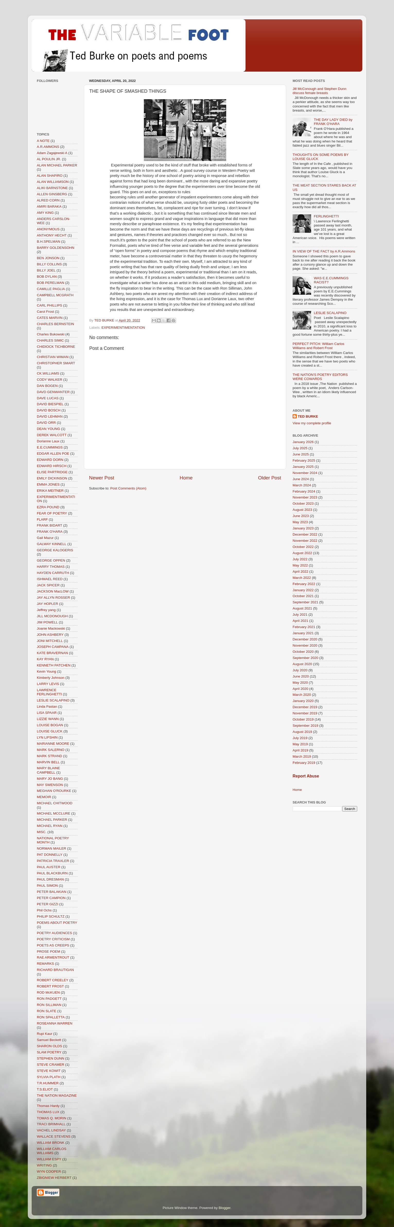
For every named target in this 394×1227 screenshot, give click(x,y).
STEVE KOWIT (48, 1071)
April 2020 (300, 689)
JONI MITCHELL (50, 641)
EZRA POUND (48, 507)
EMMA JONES (48, 484)
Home (186, 477)
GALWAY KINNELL (51, 544)
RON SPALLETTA (51, 1017)
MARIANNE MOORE (53, 744)
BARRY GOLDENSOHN (55, 248)
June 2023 (301, 516)
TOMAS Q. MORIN (51, 1118)
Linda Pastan (47, 706)
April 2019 (300, 750)
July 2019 (300, 738)
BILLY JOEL (46, 270)
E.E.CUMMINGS (50, 447)
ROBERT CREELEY (52, 980)
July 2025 (300, 448)
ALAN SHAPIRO (50, 175)
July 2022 (300, 559)
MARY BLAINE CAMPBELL (48, 770)
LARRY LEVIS (48, 684)
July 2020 (300, 670)
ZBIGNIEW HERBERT (54, 1178)
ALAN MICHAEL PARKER (57, 165)
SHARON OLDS (49, 1046)
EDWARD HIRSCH (51, 466)
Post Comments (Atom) (128, 488)
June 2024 (301, 479)
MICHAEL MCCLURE (53, 813)
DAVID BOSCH (48, 410)
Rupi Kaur (44, 1034)
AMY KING (45, 213)
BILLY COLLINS (49, 264)
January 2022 (303, 590)
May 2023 (300, 522)
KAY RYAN (45, 659)
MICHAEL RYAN (50, 826)
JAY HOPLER (47, 604)
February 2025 (304, 460)
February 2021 (304, 627)
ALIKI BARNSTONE (52, 188)
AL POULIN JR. (49, 159)
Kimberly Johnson (50, 678)
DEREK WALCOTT (52, 435)
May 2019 (300, 744)
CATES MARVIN (50, 318)
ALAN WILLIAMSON (53, 182)
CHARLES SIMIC (50, 340)
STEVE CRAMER (50, 1065)
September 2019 (305, 725)
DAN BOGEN (47, 386)
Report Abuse (306, 776)
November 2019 (305, 713)
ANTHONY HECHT (52, 235)
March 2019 (302, 756)
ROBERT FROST (50, 986)
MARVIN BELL (48, 762)
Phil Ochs (44, 910)
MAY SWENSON (50, 785)
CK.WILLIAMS (48, 373)
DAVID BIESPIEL (50, 404)
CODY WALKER (49, 380)
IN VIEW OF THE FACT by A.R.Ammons (324, 251)
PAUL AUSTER (48, 867)
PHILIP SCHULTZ (51, 916)
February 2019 (304, 763)
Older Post (269, 477)
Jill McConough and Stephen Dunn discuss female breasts (319, 91)
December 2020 (305, 639)
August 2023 (302, 510)
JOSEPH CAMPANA (53, 647)
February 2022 (304, 584)
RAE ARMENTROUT (53, 957)
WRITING (44, 1165)
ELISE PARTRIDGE (52, 472)
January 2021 (303, 633)
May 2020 (300, 682)
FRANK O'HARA (50, 532)
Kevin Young (46, 671)
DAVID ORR (46, 423)
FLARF (42, 519)
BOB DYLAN (47, 276)
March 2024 (302, 485)
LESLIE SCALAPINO (53, 700)
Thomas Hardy (48, 1106)
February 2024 (304, 491)
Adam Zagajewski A (52, 153)
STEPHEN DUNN (50, 1058)
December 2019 (305, 707)
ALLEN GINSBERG (52, 194)
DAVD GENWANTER (53, 392)
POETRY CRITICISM (53, 939)
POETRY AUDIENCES (54, 933)
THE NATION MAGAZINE (57, 1095)
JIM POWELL (47, 622)
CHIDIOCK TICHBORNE (56, 347)
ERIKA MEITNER (50, 491)
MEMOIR (44, 797)
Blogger (225, 1208)
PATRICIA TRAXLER (53, 861)
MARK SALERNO (50, 750)
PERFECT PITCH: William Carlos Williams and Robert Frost (318, 346)
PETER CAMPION (51, 898)
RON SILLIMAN (49, 1005)
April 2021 (300, 621)
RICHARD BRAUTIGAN (55, 970)
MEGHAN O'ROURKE (54, 791)
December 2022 (305, 534)
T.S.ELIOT (45, 1089)
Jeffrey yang (46, 610)
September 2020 (305, 658)
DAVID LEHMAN (50, 416)
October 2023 (303, 503)
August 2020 (302, 664)
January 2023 (303, 528)
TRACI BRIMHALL (51, 1124)
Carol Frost (45, 312)
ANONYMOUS (48, 229)
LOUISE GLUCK (50, 731)
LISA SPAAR (47, 713)
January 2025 (303, 467)
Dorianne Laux (48, 441)
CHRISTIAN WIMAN (52, 357)
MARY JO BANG (50, 779)
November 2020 (305, 645)
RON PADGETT (49, 999)
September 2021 (305, 602)
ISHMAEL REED (50, 579)
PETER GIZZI (47, 904)
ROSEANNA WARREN (54, 1023)
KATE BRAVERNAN (52, 653)
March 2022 (302, 578)
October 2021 (303, 596)
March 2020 (302, 695)
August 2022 (302, 553)
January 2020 (303, 701)
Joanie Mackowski (51, 628)
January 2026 (303, 442)
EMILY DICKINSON (52, 478)
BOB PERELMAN (50, 283)
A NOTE (43, 141)
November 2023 (305, 497)
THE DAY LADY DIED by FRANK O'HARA (333, 122)
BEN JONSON (48, 258)
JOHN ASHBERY (50, 635)
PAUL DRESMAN (50, 879)
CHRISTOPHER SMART (56, 363)
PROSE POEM (48, 951)
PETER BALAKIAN (51, 892)
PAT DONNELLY (50, 855)
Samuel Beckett (49, 1040)
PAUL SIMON (47, 885)
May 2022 (300, 565)
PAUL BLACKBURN (52, 873)
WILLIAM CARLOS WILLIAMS (51, 1151)
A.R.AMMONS (48, 147)
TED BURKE (308, 416)
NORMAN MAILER (51, 848)
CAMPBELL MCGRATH (55, 295)
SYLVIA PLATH (48, 1077)
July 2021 (300, 614)
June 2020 (301, 676)
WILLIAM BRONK (50, 1143)
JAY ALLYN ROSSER (53, 597)
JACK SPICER (48, 585)
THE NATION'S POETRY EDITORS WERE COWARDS (320, 377)
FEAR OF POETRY (52, 513)
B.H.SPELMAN (48, 241)
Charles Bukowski (50, 334)
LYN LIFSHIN (47, 737)
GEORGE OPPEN (51, 560)
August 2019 (302, 732)
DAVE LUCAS (48, 398)
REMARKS (45, 964)
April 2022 (300, 571)
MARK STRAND (49, 756)
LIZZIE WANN (48, 719)
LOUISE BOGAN (50, 725)
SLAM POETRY (49, 1052)
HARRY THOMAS (51, 567)
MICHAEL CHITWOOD (54, 803)
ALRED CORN (48, 200)
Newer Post (101, 477)
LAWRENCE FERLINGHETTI (49, 692)
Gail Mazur (45, 538)
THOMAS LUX (48, 1112)
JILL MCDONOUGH (52, 616)
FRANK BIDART (49, 525)
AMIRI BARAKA (49, 206)
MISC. (42, 832)
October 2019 (303, 719)
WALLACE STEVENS (54, 1136)
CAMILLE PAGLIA (51, 289)
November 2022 (305, 541)
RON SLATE (46, 1011)
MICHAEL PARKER (52, 820)
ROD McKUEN (48, 992)
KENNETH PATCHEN (54, 665)
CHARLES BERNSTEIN (55, 324)
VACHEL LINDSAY (51, 1130)
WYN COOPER (49, 1171)
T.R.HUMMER (48, 1083)
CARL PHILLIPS (49, 305)
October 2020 (303, 652)
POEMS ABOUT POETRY (57, 923)
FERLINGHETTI (326, 216)
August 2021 (302, 608)
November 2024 (305, 473)
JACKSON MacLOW (53, 591)
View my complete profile (312, 423)
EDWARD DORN (50, 460)
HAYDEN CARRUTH (53, 573)
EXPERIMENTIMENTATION (123, 327)
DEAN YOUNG (48, 429)
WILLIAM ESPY (49, 1159)
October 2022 (303, 547)
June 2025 (301, 454)
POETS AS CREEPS (53, 945)
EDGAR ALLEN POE (53, 453)
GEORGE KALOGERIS (55, 550)
